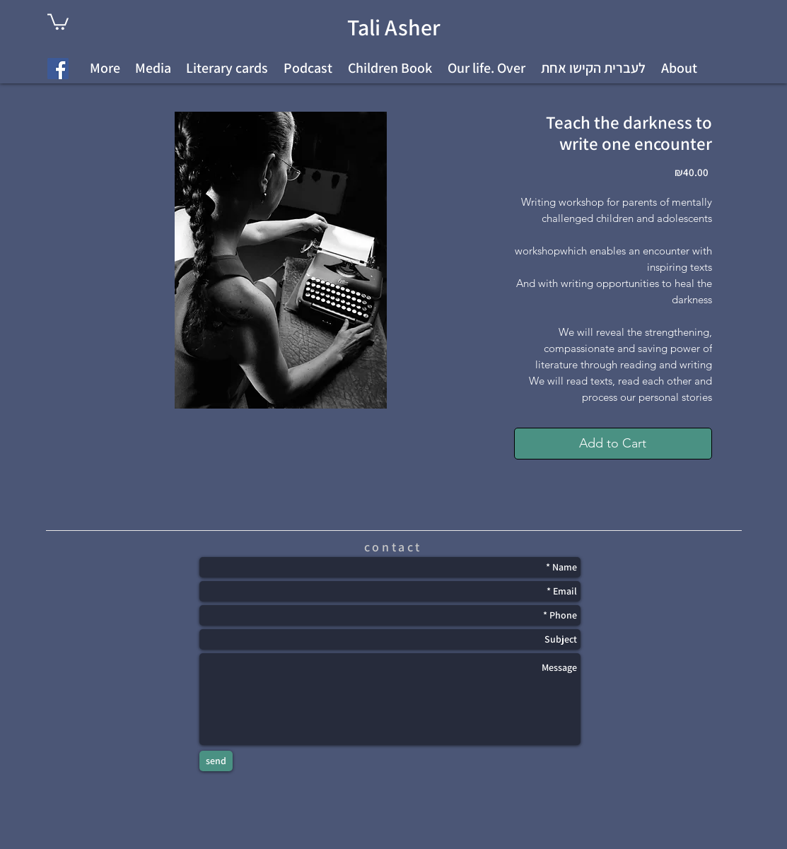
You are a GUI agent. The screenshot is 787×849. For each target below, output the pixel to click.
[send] (216, 761)
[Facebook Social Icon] (58, 68)
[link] (58, 21)
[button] (593, 68)
